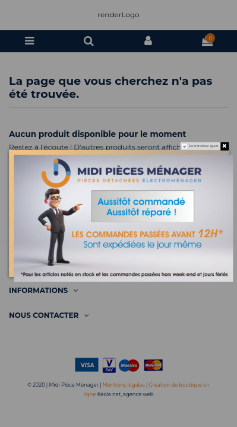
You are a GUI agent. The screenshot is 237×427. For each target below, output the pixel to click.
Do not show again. (203, 146)
